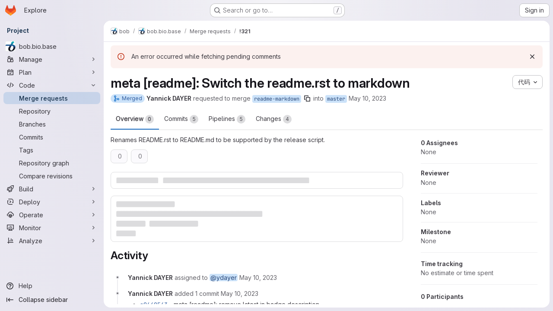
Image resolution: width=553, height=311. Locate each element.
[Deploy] (51, 202)
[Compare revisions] (51, 176)
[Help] (51, 286)
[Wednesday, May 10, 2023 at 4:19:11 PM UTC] (239, 293)
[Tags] (51, 150)
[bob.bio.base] (51, 46)
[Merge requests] (51, 98)
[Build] (51, 189)
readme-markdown (276, 98)
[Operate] (51, 215)
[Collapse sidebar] (51, 300)
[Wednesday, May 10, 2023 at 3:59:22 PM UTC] (258, 277)
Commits (181, 119)
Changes (274, 119)
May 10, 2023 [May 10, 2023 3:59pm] (367, 98)
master (336, 98)
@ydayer (223, 277)
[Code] (51, 85)
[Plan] (51, 72)
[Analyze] (51, 241)
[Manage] (51, 59)
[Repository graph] (51, 163)
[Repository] (51, 111)
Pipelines (227, 119)
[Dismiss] (532, 56)
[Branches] (51, 124)
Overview (135, 119)
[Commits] (51, 137)
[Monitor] (51, 228)
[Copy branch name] (307, 98)
